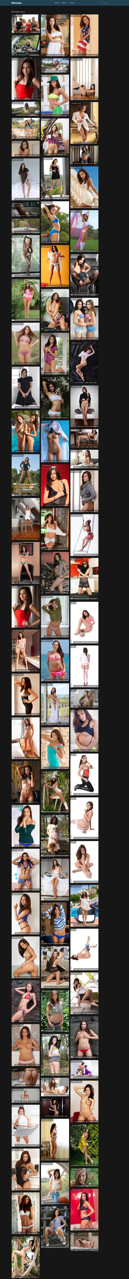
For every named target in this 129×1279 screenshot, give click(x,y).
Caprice (15, 1069)
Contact (71, 3)
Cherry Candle (17, 15)
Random (64, 3)
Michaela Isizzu (17, 36)
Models (57, 3)
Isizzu (73, 603)
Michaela (16, 3)
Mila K (15, 981)
